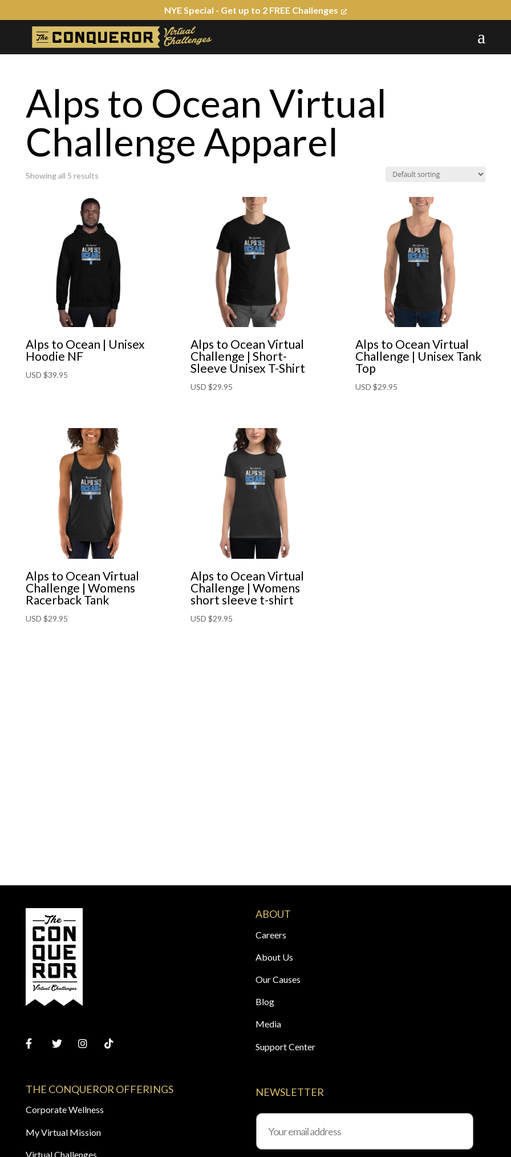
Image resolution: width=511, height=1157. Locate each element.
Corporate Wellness (65, 1109)
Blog (265, 1001)
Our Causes (278, 979)
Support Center (285, 1046)
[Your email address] (364, 1131)
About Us (274, 957)
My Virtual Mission (63, 1132)
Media (268, 1023)
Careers (271, 934)
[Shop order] (435, 174)
